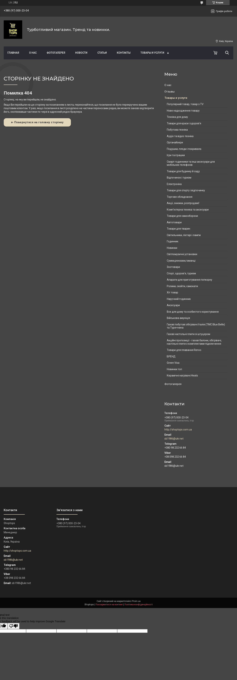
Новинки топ (174, 369)
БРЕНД (171, 356)
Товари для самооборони (182, 215)
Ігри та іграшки (176, 155)
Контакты (124, 52)
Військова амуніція (178, 318)
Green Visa (173, 362)
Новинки (172, 247)
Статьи (102, 52)
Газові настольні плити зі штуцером (188, 334)
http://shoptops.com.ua (178, 429)
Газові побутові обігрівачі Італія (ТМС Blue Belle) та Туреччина (196, 326)
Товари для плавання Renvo (184, 350)
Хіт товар (172, 292)
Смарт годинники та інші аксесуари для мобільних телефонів (191, 163)
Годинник (172, 241)
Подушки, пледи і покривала (184, 148)
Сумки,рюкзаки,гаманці (181, 260)
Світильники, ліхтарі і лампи (184, 235)
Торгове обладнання (179, 196)
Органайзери (175, 142)
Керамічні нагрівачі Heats (182, 375)
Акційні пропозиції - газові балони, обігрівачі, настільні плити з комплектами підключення (194, 342)
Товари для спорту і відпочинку (186, 190)
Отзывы (169, 91)
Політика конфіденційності (138, 604)
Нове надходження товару (183, 110)
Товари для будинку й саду (183, 171)
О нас (33, 52)
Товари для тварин (178, 228)
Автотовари (174, 222)
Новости (81, 52)
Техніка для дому (177, 116)
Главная (13, 52)
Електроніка (174, 184)
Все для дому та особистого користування (193, 311)
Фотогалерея (56, 52)
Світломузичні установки (182, 254)
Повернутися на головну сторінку (39, 122)
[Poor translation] (13, 626)
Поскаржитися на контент (109, 604)
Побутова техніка (177, 129)
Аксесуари (173, 305)
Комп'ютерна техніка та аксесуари (188, 209)
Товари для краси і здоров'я (184, 123)
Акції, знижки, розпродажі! (183, 203)
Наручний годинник (179, 298)
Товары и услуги (152, 52)
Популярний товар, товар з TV (185, 104)
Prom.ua (136, 601)
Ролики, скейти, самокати (182, 286)
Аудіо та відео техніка (180, 136)
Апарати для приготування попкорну (189, 279)
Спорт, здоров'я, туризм (181, 273)
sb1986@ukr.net (173, 438)
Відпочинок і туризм (179, 177)
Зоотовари (173, 266)
